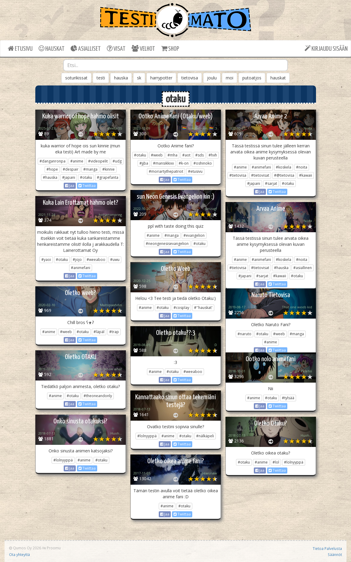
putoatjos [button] (251, 78)
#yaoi (46, 259)
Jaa (69, 185)
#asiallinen (302, 267)
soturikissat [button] (76, 78)
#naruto (244, 333)
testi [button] (101, 78)
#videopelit (98, 161)
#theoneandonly (98, 395)
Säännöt (335, 554)
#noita (301, 167)
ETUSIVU (20, 48)
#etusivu (195, 171)
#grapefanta (107, 177)
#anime (76, 161)
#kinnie (108, 169)
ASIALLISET (86, 48)
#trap (114, 331)
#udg (117, 161)
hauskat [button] (278, 78)
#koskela (283, 167)
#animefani (261, 167)
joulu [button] (212, 78)
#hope (52, 169)
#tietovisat (260, 175)
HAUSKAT (52, 48)
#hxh (213, 155)
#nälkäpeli (205, 435)
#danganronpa (52, 161)
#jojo (77, 259)
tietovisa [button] (189, 78)
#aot (186, 155)
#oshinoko (202, 163)
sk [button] (139, 78)
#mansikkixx (163, 163)
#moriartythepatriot (166, 171)
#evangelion (194, 235)
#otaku (86, 177)
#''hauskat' (203, 307)
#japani (68, 177)
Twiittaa (87, 185)
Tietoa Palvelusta (327, 548)
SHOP (170, 48)
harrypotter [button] (161, 78)
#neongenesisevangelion (167, 243)
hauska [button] (121, 78)
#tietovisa (237, 175)
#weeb (157, 155)
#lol (276, 462)
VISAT (116, 48)
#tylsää (288, 397)
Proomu (54, 547)
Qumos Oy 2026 (25, 547)
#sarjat (271, 183)
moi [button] (229, 78)
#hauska (50, 177)
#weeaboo (96, 259)
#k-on (184, 163)
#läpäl (99, 331)
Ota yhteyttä (19, 554)
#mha (172, 155)
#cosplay (181, 307)
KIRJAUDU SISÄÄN (326, 48)
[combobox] (175, 65)
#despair (70, 169)
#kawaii (305, 175)
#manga (90, 169)
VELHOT (143, 48)
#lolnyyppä (147, 435)
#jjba (143, 163)
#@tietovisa (284, 175)
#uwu (115, 259)
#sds (199, 155)
